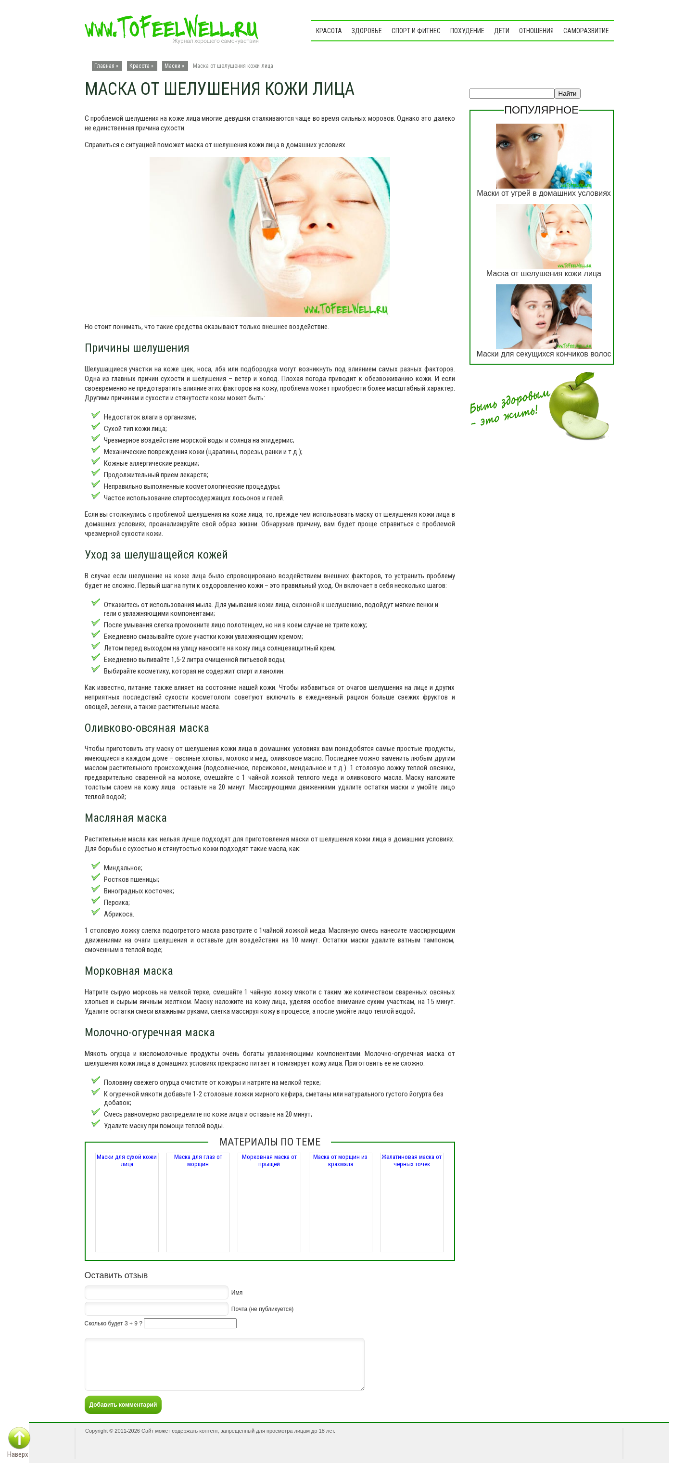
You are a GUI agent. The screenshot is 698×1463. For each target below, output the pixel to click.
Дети (501, 31)
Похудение (467, 31)
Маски (172, 66)
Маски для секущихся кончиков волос (543, 354)
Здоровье (367, 31)
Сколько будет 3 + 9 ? (113, 1323)
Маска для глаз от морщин (198, 1160)
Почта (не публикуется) (262, 1308)
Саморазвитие (586, 31)
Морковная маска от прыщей (269, 1160)
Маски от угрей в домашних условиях (544, 193)
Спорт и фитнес (416, 31)
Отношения (536, 31)
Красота (329, 31)
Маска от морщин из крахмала (340, 1160)
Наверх (17, 1454)
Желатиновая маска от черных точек (411, 1160)
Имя (236, 1292)
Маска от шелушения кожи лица (543, 273)
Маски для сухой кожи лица (127, 1160)
